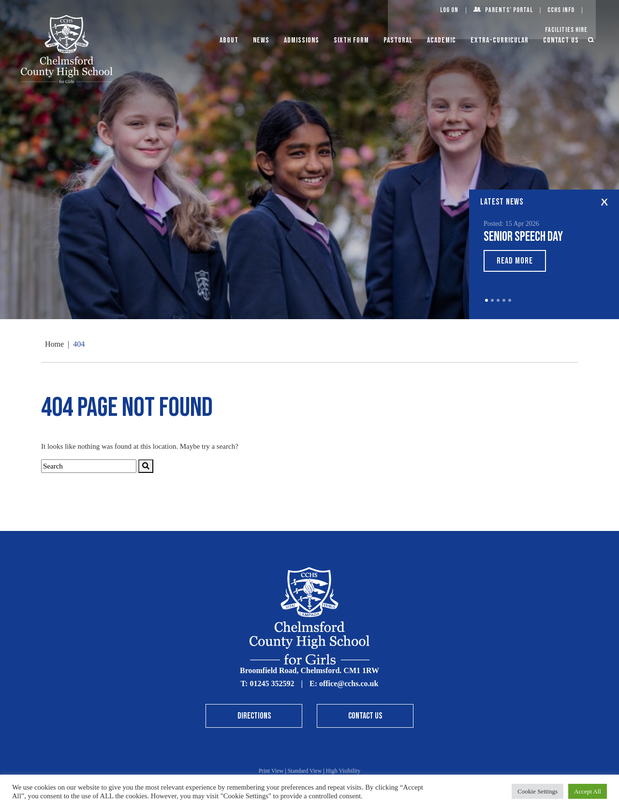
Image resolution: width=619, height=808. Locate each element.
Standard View (305, 770)
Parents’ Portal (509, 10)
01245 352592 (272, 683)
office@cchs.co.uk (348, 683)
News (261, 40)
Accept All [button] (587, 791)
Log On (449, 10)
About (229, 40)
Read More (515, 261)
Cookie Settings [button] (537, 791)
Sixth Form (351, 40)
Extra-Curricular (500, 40)
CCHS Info (561, 10)
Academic (441, 40)
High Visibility (343, 770)
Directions (254, 716)
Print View (271, 770)
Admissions (301, 40)
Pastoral (398, 40)
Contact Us (561, 40)
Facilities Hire (566, 30)
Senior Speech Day (523, 237)
